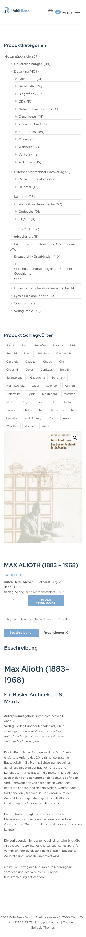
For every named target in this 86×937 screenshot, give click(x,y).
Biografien (24, 94)
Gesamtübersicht (18, 57)
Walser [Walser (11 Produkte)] (11, 421)
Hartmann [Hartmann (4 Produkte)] (59, 372)
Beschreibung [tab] (21, 628)
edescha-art (21, 236)
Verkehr (23, 154)
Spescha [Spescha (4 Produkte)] (26, 413)
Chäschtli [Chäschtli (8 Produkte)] (12, 364)
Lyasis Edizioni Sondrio (30, 291)
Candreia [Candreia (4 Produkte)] (12, 356)
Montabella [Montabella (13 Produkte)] (50, 389)
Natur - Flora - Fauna (33, 109)
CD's (20, 101)
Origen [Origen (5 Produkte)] (26, 397)
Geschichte (25, 116)
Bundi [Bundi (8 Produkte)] (27, 348)
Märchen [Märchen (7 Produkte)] (70, 389)
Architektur (25, 79)
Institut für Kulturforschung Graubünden (42, 244)
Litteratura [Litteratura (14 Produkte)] (13, 389)
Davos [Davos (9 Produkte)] (30, 364)
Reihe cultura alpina (32, 179)
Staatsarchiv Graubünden (31, 252)
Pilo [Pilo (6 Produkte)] (53, 397)
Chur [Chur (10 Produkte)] (64, 356)
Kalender (19, 196)
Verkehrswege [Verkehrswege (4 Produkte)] (48, 413)
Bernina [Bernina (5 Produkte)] (58, 340)
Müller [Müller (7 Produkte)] (10, 397)
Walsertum (25, 162)
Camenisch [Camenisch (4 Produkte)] (64, 348)
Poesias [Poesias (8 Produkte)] (11, 405)
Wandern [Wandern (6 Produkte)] (29, 421)
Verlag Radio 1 (23, 306)
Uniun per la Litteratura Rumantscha (40, 283)
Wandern (24, 147)
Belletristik (25, 86)
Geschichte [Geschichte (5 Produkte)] (38, 372)
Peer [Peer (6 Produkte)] (41, 397)
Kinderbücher (27, 124)
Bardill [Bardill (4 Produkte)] (10, 340)
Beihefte (23, 187)
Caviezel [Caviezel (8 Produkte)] (31, 356)
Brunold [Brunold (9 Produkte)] (11, 348)
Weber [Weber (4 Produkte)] (63, 421)
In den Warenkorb (46, 596)
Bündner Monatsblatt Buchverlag (37, 172)
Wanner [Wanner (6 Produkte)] (47, 421)
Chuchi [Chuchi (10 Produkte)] (48, 356)
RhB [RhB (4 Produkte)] (27, 405)
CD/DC (22, 219)
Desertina (19, 71)
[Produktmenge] (15, 595)
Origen (22, 139)
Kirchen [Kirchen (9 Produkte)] (70, 380)
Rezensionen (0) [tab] (58, 628)
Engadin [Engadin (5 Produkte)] (66, 364)
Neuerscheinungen (26, 64)
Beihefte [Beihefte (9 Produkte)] (40, 340)
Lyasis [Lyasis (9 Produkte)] (31, 389)
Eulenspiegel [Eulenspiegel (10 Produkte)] (15, 372)
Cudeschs (24, 211)
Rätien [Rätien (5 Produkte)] (41, 405)
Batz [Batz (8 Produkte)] (25, 340)
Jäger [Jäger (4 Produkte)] (35, 380)
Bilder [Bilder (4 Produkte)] (74, 340)
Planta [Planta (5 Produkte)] (67, 397)
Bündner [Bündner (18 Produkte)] (44, 348)
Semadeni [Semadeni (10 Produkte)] (59, 405)
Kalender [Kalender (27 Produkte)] (52, 380)
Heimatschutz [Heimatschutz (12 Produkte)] (15, 380)
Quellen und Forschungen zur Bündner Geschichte (44, 266)
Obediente (20, 298)
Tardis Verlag (22, 229)
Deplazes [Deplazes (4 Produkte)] (48, 364)
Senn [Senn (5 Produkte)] (9, 413)
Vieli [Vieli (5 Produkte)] (68, 413)
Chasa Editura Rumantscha (33, 204)
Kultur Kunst (26, 132)
